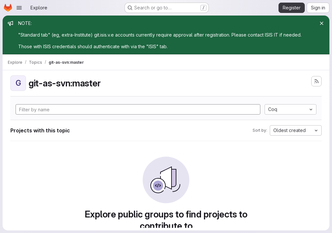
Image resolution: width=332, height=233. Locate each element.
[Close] (322, 23)
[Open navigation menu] (19, 8)
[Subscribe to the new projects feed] (316, 81)
